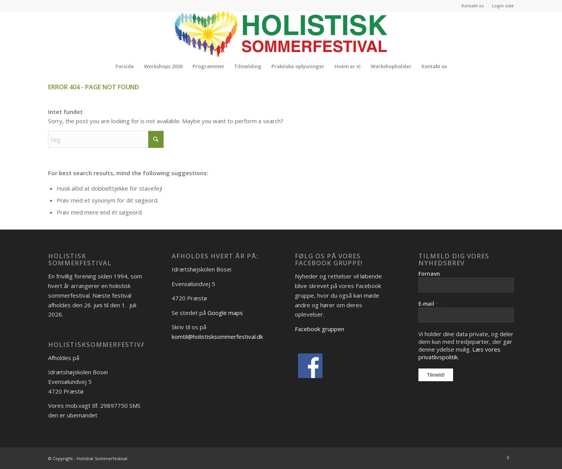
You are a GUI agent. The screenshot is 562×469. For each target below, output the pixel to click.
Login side (503, 5)
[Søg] (106, 139)
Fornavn (429, 273)
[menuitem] (473, 6)
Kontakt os (473, 5)
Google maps (225, 313)
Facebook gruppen (319, 329)
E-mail (428, 303)
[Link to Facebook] (508, 458)
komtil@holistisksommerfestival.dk (217, 336)
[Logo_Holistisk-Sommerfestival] (281, 34)
